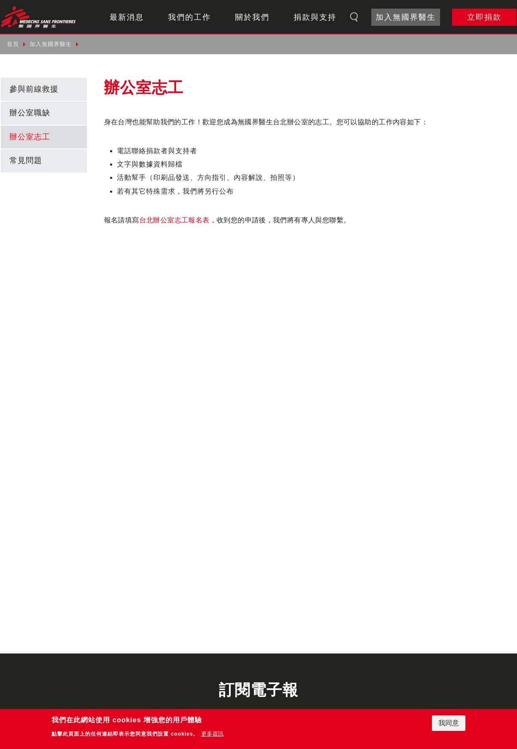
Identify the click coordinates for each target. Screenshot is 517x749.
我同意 (448, 723)
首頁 (13, 44)
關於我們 (252, 17)
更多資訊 (212, 734)
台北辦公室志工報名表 (174, 220)
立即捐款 (484, 17)
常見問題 (25, 160)
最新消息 (127, 17)
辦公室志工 (29, 137)
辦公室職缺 (29, 112)
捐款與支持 (315, 17)
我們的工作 (189, 17)
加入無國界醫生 (406, 17)
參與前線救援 (33, 89)
